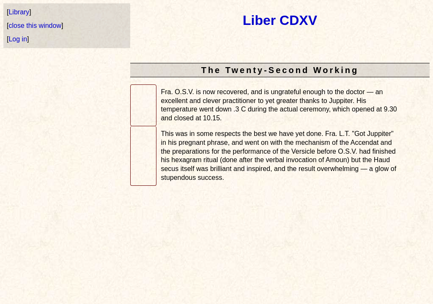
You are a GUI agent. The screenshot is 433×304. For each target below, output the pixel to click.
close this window (34, 25)
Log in (17, 39)
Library (18, 12)
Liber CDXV (280, 20)
